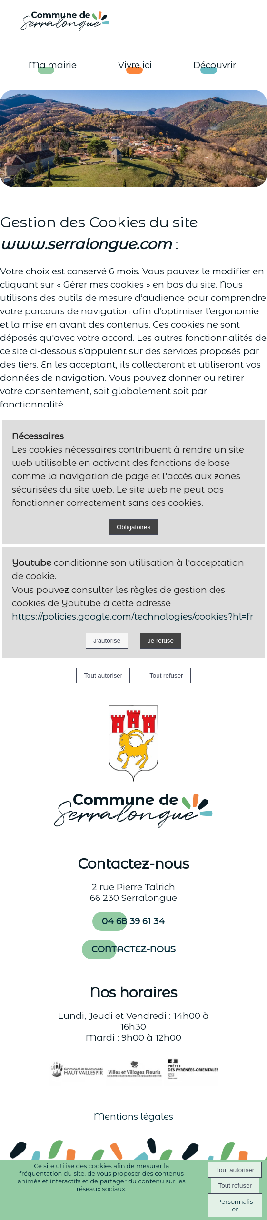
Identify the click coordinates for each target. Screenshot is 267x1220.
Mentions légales (133, 1116)
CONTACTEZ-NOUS (133, 949)
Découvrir (214, 64)
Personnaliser (235, 1205)
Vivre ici (135, 64)
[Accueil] (56, 20)
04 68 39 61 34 (133, 921)
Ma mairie (53, 64)
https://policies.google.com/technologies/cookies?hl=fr (132, 616)
